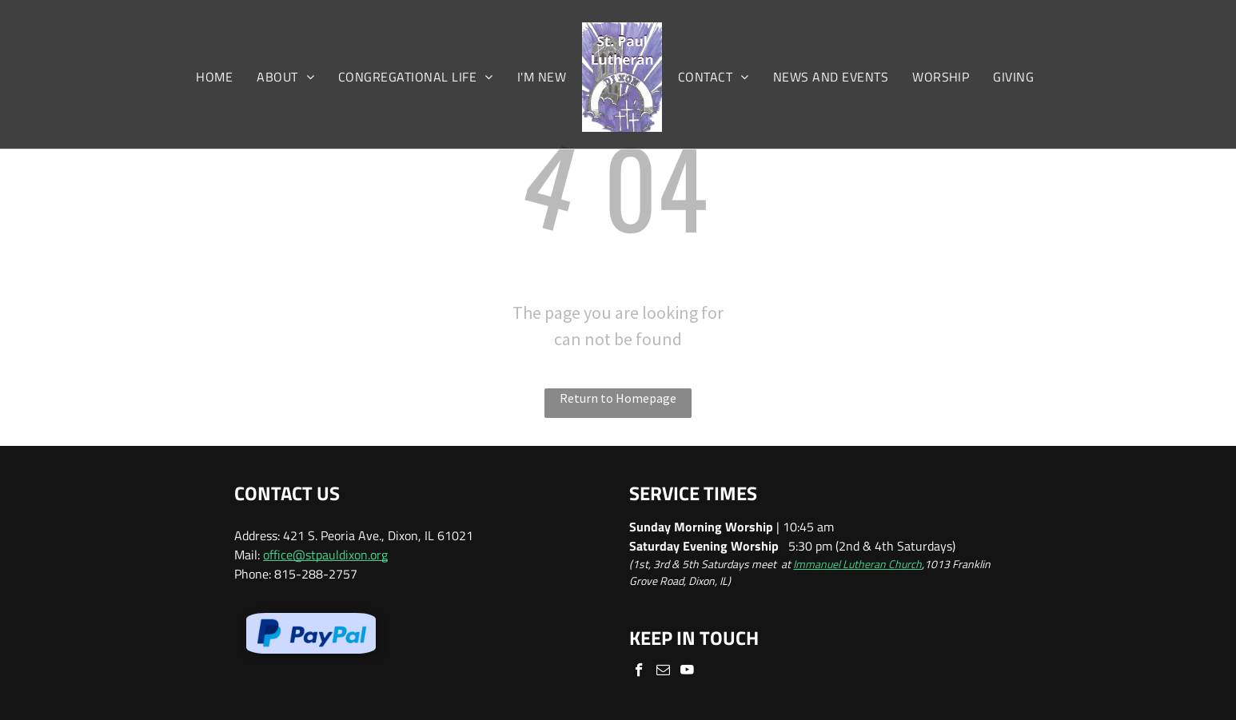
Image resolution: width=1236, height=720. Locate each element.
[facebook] (639, 672)
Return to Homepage (618, 398)
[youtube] (687, 672)
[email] (663, 672)
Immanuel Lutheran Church (857, 563)
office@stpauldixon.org (325, 554)
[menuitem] (214, 76)
